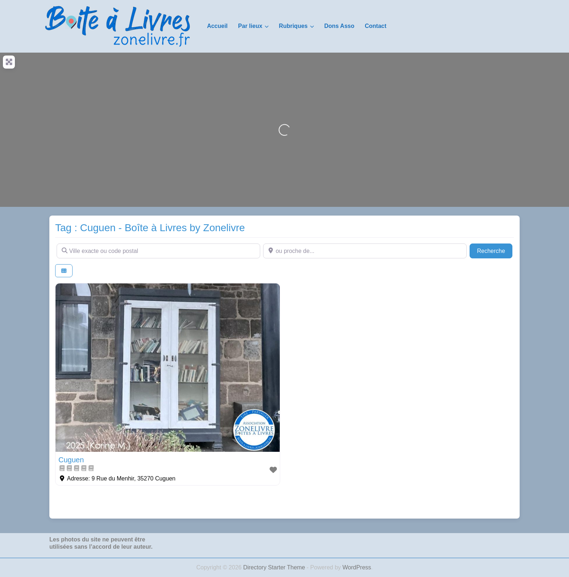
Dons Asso (339, 26)
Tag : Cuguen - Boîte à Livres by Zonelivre (150, 227)
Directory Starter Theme (275, 567)
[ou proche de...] (365, 251)
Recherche (494, 250)
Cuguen (71, 460)
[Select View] (64, 271)
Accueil (217, 26)
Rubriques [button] (293, 26)
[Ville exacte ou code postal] (158, 251)
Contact (375, 26)
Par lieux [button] (250, 26)
